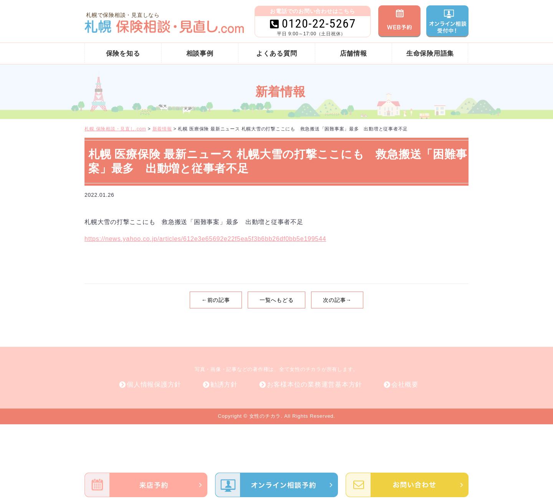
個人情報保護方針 (154, 384)
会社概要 (405, 384)
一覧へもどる (277, 300)
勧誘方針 (224, 384)
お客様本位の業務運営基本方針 (315, 384)
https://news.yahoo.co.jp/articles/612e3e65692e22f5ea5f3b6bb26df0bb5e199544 (205, 239)
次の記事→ (337, 300)
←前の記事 (216, 300)
